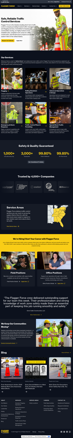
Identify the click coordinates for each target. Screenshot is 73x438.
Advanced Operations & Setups (21, 412)
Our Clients (4, 406)
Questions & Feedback (64, 403)
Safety (3, 411)
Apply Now (19, 40)
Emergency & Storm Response (20, 417)
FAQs (59, 411)
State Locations (33, 403)
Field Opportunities (49, 403)
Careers (44, 6)
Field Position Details (13, 281)
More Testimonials (36, 314)
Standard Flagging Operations (20, 403)
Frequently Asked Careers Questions (48, 409)
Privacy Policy (41, 431)
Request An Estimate (8, 40)
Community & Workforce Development (7, 415)
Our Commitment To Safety (36, 162)
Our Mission (4, 403)
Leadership (4, 408)
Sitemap (34, 431)
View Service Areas (13, 226)
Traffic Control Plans (20, 421)
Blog (2, 421)
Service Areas (35, 6)
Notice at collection (27, 436)
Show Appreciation (63, 408)
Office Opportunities (49, 406)
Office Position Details (49, 283)
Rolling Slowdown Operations (20, 408)
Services (26, 6)
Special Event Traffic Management (20, 424)
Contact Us (52, 6)
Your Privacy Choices (40, 436)
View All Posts (66, 352)
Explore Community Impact (8, 343)
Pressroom (4, 418)
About (19, 6)
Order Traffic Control (64, 6)
